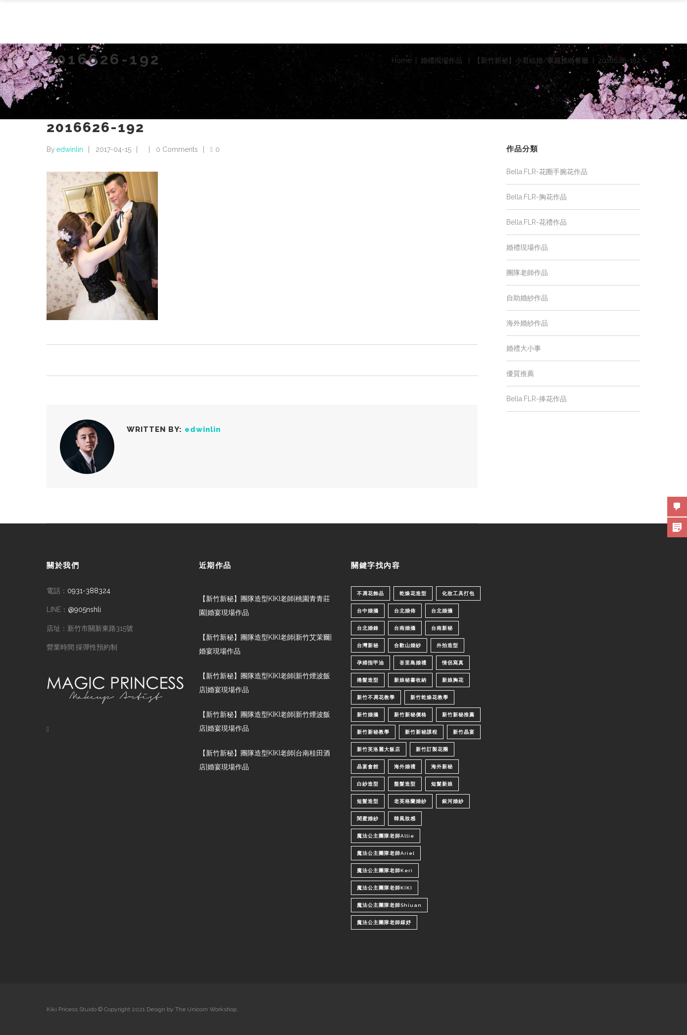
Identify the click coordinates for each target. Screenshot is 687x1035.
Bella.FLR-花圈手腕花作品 (547, 172)
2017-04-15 (113, 149)
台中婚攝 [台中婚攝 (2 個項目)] (368, 610)
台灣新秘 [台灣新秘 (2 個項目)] (368, 645)
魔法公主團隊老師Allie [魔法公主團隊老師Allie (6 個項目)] (385, 836)
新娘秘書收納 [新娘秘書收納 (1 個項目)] (410, 680)
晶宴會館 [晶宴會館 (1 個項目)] (368, 766)
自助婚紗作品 (527, 298)
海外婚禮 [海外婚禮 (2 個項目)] (405, 766)
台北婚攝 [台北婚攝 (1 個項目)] (442, 610)
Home (401, 60)
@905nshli (84, 609)
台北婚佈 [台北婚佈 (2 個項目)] (405, 610)
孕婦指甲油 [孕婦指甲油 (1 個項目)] (370, 662)
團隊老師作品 (527, 273)
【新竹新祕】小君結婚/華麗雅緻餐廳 (531, 60)
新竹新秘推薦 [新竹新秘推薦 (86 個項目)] (458, 714)
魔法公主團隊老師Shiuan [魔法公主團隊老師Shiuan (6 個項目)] (389, 905)
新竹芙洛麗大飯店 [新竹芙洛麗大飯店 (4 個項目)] (378, 749)
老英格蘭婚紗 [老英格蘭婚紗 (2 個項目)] (410, 801)
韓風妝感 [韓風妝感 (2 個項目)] (405, 818)
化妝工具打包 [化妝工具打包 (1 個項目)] (458, 593)
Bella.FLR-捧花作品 (536, 399)
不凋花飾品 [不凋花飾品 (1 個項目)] (370, 593)
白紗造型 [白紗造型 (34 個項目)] (368, 784)
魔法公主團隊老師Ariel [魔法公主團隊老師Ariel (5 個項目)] (386, 853)
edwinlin (69, 149)
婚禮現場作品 (441, 60)
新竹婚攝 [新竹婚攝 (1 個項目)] (368, 714)
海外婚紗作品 (527, 323)
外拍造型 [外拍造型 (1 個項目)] (447, 645)
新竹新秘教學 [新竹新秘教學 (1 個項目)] (373, 732)
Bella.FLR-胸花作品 (536, 197)
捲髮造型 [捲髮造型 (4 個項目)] (368, 680)
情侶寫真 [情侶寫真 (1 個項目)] (453, 662)
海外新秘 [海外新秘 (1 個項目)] (442, 766)
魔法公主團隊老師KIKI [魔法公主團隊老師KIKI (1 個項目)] (384, 888)
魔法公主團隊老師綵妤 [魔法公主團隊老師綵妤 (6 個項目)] (384, 922)
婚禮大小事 (523, 348)
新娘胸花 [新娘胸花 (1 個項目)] (453, 680)
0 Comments (177, 149)
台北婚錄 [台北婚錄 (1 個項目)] (368, 628)
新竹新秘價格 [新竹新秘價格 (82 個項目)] (410, 714)
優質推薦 (520, 373)
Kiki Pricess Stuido (72, 1009)
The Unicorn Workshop (206, 1009)
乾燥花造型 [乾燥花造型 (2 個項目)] (413, 593)
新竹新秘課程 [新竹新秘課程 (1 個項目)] (421, 732)
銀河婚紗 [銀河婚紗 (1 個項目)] (453, 801)
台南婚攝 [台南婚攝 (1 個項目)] (405, 628)
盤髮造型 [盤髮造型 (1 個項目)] (405, 784)
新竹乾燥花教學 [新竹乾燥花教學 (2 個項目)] (429, 697)
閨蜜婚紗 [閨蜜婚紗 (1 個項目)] (368, 818)
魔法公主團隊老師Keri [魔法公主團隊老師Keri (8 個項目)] (385, 870)
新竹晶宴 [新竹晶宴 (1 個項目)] (464, 732)
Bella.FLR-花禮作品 (536, 222)
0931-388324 (88, 591)
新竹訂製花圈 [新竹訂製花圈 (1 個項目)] (432, 749)
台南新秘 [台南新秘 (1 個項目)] (442, 628)
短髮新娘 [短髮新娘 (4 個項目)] (442, 784)
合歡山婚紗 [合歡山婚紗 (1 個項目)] (407, 645)
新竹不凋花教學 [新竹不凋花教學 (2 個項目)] (376, 697)
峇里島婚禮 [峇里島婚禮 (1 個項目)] (413, 662)
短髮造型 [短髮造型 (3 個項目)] (368, 801)
